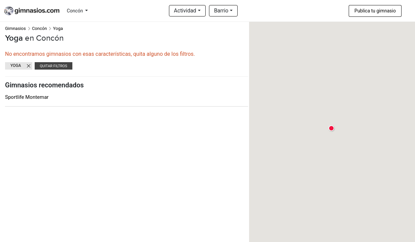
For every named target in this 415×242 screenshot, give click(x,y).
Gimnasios (15, 28)
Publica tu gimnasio (375, 10)
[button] (331, 128)
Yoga (15, 65)
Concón (75, 10)
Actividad (185, 10)
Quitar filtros (53, 66)
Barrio (221, 10)
